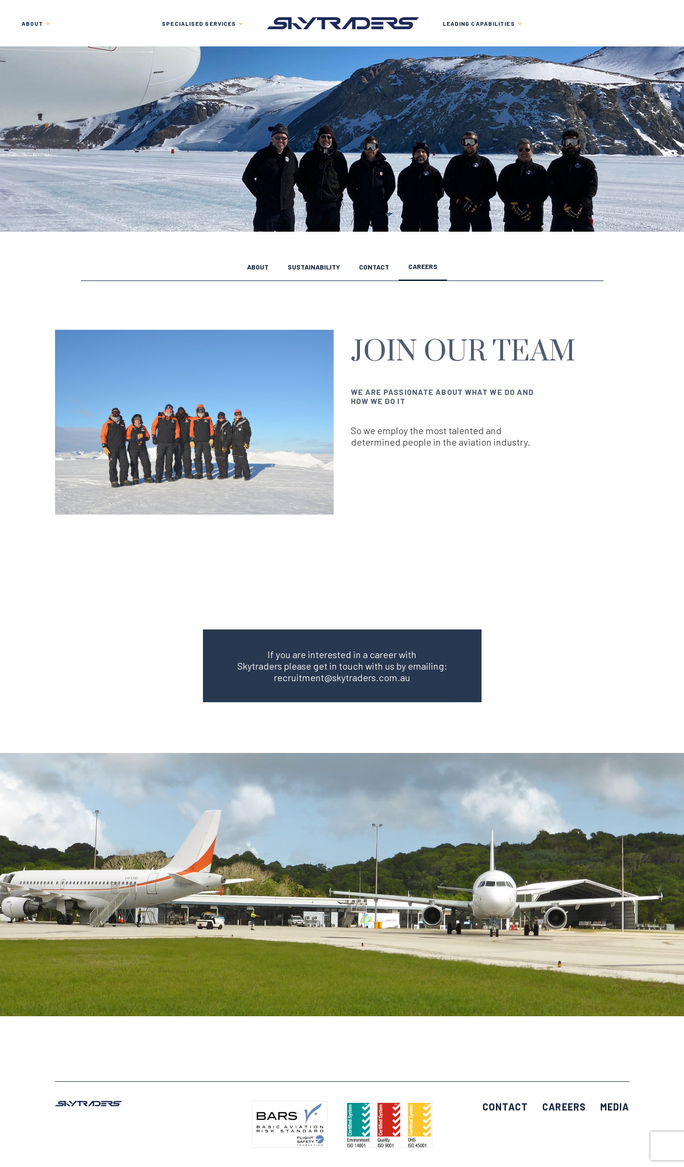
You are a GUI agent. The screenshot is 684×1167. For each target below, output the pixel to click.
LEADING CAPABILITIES (479, 23)
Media (614, 1106)
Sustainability (314, 267)
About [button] (33, 23)
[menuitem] (202, 23)
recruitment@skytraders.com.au (342, 677)
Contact (374, 267)
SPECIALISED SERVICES (199, 23)
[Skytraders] (342, 23)
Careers (422, 266)
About (258, 267)
